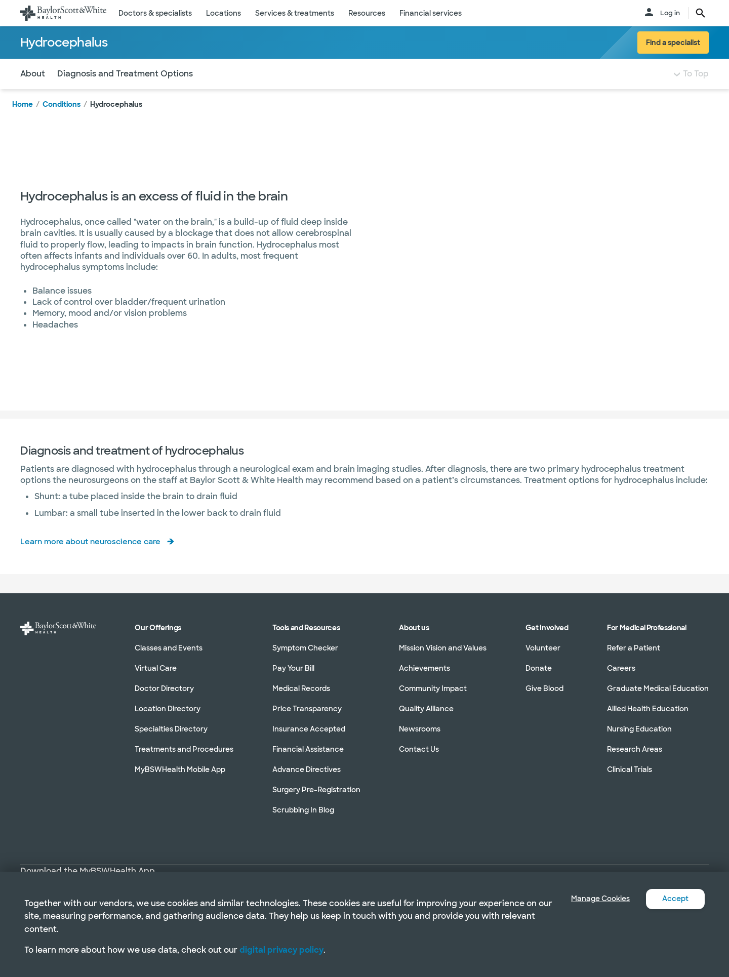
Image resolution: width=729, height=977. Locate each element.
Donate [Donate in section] (538, 676)
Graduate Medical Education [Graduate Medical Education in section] (658, 696)
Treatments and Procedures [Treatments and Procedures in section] (184, 757)
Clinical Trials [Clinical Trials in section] (629, 777)
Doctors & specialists (155, 13)
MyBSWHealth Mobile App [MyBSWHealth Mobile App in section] (180, 777)
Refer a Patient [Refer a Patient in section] (633, 656)
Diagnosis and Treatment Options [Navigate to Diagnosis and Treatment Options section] (125, 94)
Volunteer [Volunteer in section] (542, 656)
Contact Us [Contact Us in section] (419, 757)
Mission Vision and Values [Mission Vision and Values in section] (443, 656)
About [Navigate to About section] (32, 94)
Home (22, 124)
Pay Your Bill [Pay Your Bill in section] (293, 676)
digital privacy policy (281, 950)
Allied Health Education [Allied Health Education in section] (647, 716)
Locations (223, 13)
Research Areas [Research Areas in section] (634, 757)
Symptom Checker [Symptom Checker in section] (305, 656)
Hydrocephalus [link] (116, 124)
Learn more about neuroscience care (95, 561)
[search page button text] (701, 13)
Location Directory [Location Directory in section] (167, 716)
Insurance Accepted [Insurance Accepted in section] (308, 737)
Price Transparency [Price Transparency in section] (307, 716)
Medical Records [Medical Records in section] (301, 696)
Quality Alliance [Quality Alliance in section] (426, 716)
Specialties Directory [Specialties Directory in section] (171, 737)
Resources (366, 13)
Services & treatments (294, 13)
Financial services (430, 13)
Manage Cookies (592, 898)
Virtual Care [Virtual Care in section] (156, 676)
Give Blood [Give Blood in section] (544, 696)
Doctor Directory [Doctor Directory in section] (164, 696)
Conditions (61, 124)
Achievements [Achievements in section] (424, 676)
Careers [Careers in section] (621, 676)
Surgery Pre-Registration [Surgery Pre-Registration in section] (316, 797)
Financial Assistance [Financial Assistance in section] (308, 757)
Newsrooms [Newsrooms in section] (419, 737)
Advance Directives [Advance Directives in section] (306, 777)
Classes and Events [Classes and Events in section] (168, 656)
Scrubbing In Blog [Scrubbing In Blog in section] (303, 818)
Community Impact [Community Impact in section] (433, 696)
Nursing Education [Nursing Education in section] (639, 737)
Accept (673, 898)
